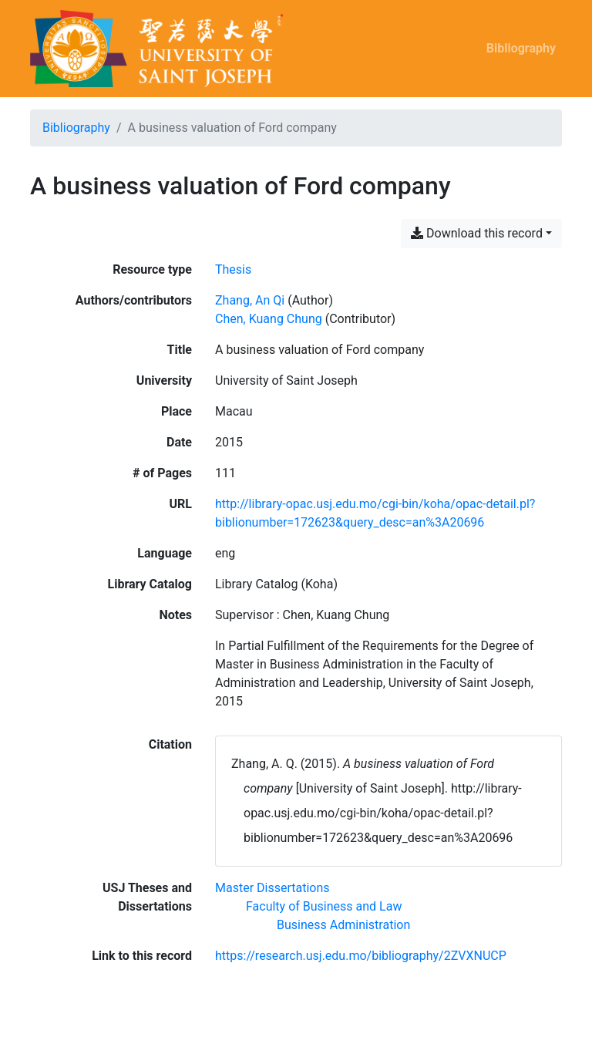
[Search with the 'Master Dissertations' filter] (272, 887)
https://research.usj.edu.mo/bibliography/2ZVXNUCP (360, 955)
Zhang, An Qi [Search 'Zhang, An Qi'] (249, 300)
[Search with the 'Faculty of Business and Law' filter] (324, 906)
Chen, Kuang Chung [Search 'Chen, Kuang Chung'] (268, 318)
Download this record (477, 233)
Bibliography (521, 48)
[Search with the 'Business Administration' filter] (343, 925)
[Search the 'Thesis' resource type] (233, 269)
